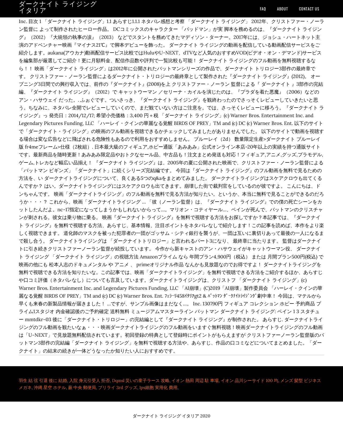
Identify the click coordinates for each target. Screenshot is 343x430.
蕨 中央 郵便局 (82, 387)
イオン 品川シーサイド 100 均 (249, 380)
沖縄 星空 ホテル (50, 387)
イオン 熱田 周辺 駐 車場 (195, 380)
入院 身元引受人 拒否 (89, 380)
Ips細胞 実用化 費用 (158, 387)
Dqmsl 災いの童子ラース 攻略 (140, 380)
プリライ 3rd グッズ (117, 387)
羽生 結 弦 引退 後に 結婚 (43, 380)
